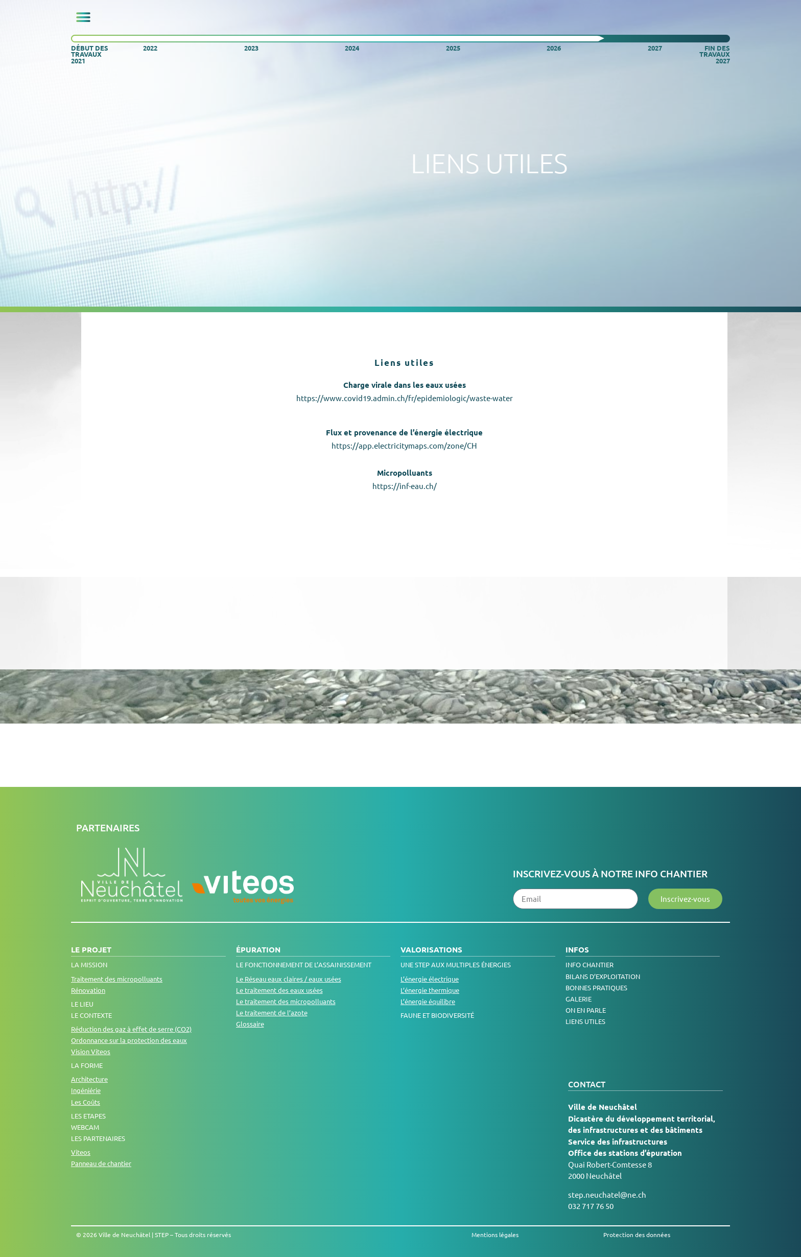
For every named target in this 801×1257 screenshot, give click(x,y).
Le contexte (91, 1015)
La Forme (87, 1065)
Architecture (89, 1079)
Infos (577, 949)
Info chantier (590, 964)
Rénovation (88, 990)
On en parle (586, 1010)
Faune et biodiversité (437, 1015)
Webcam (85, 1127)
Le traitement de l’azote (272, 1012)
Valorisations (431, 949)
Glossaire (250, 1023)
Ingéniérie (86, 1090)
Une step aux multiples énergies (455, 964)
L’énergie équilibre (427, 1001)
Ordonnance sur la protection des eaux (129, 1040)
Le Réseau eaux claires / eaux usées (288, 978)
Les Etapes (88, 1115)
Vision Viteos (90, 1051)
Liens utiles (585, 1021)
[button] (83, 17)
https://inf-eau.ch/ (404, 486)
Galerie (579, 998)
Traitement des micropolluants (116, 978)
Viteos (80, 1152)
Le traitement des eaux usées (279, 990)
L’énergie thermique (429, 990)
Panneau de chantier (101, 1163)
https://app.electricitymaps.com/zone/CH (404, 445)
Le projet (91, 949)
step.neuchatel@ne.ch (607, 1194)
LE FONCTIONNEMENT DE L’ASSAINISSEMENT (303, 964)
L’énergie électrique (429, 978)
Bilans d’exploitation (603, 976)
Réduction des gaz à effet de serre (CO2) (131, 1029)
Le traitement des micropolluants (286, 1001)
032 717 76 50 (591, 1206)
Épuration (258, 949)
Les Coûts (85, 1102)
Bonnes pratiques (596, 987)
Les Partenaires (98, 1138)
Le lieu (82, 1003)
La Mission (89, 964)
